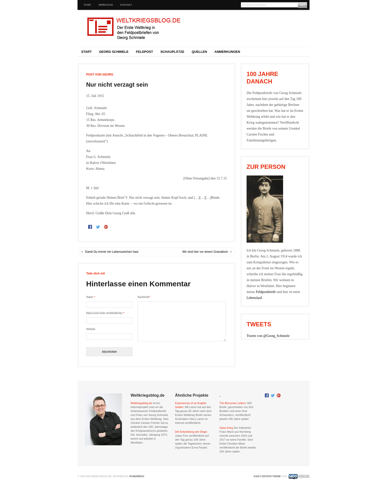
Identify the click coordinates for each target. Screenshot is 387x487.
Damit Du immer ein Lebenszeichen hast (111, 251)
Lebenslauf (254, 298)
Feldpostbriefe (266, 292)
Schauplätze (172, 52)
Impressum (105, 4)
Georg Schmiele (113, 52)
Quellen (199, 52)
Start (87, 4)
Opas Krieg (226, 427)
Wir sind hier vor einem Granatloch (205, 251)
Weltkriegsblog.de (141, 403)
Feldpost (144, 52)
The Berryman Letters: (232, 403)
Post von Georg (99, 74)
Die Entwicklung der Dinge (191, 431)
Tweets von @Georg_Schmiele (268, 336)
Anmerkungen (227, 52)
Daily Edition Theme (267, 476)
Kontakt (126, 4)
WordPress (136, 476)
